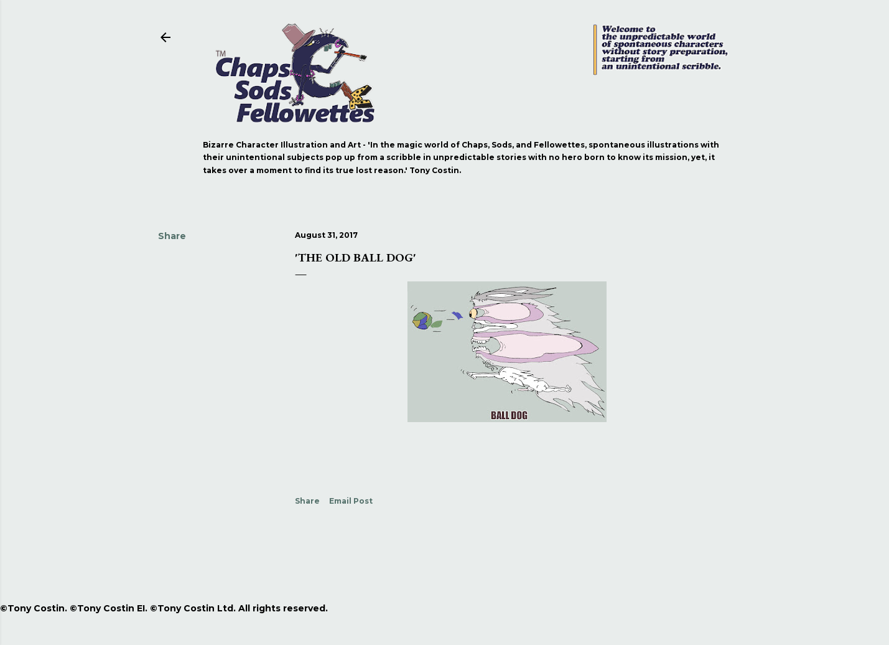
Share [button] (172, 236)
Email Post (351, 501)
